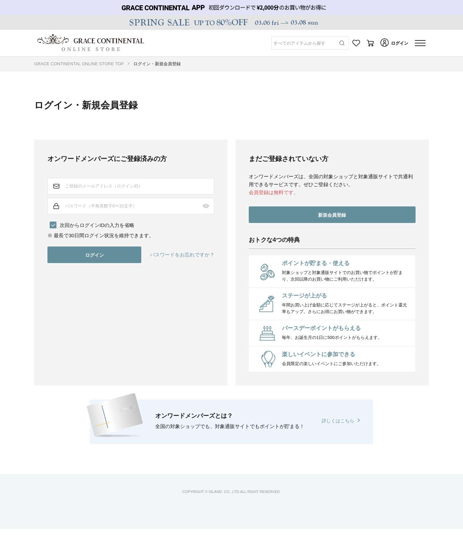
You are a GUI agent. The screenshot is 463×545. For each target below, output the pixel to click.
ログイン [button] (94, 255)
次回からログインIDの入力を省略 (97, 225)
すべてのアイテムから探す (299, 43)
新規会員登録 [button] (332, 215)
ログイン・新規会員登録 (157, 63)
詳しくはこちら (338, 420)
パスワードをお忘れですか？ (182, 254)
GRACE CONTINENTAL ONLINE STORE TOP (79, 63)
